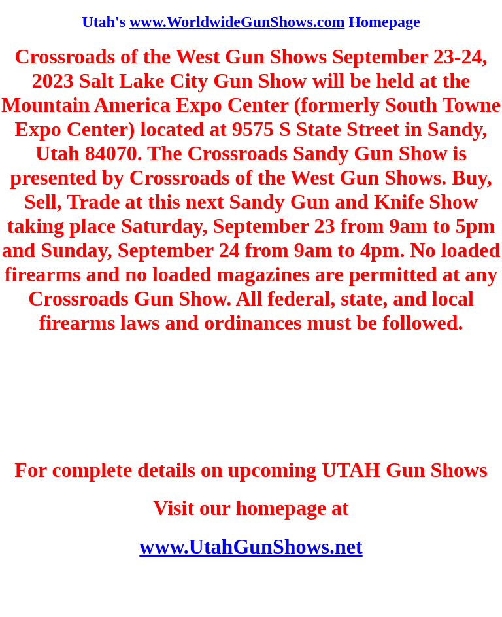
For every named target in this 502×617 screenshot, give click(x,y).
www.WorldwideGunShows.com (236, 21)
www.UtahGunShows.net (250, 546)
